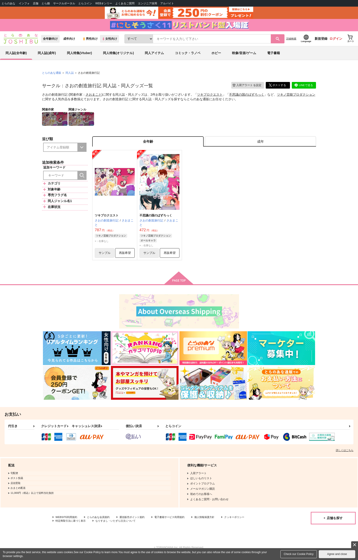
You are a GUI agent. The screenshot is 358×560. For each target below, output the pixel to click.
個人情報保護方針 (214, 521)
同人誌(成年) (47, 56)
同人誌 (70, 75)
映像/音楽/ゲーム (244, 56)
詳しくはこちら (344, 454)
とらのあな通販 (51, 75)
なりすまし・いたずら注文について (152, 525)
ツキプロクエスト (210, 97)
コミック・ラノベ (187, 56)
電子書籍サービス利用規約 (176, 521)
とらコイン (85, 3)
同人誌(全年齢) (16, 56)
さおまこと (94, 97)
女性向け (109, 41)
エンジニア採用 (147, 3)
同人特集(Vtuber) (79, 56)
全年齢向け (50, 41)
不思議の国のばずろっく (246, 97)
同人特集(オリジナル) (118, 56)
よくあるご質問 (124, 3)
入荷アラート (246, 88)
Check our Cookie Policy (299, 554)
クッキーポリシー (66, 525)
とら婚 (46, 3)
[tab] (260, 144)
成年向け (69, 41)
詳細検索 (291, 41)
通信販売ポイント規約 (136, 521)
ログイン (335, 41)
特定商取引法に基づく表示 (103, 525)
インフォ (24, 3)
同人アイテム (154, 56)
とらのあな (8, 3)
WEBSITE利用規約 (67, 521)
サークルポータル (64, 3)
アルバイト (167, 3)
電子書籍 (273, 56)
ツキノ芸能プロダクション (296, 97)
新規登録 (321, 41)
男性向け (90, 41)
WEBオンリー (103, 3)
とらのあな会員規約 (101, 521)
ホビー (216, 56)
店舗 (35, 3)
